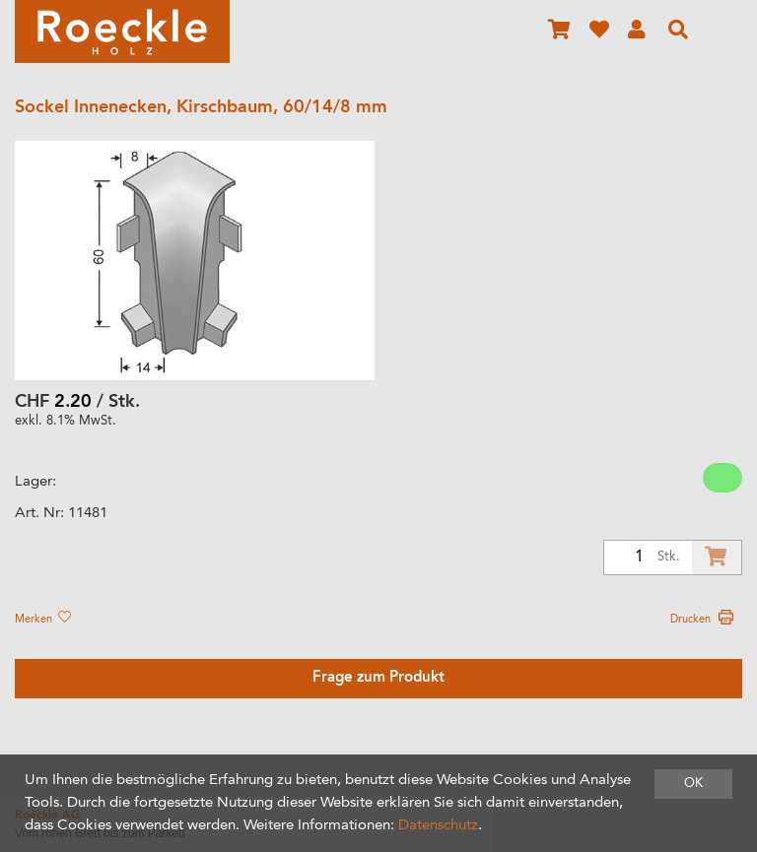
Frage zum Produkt (378, 678)
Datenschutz (438, 826)
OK (693, 783)
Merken (42, 619)
